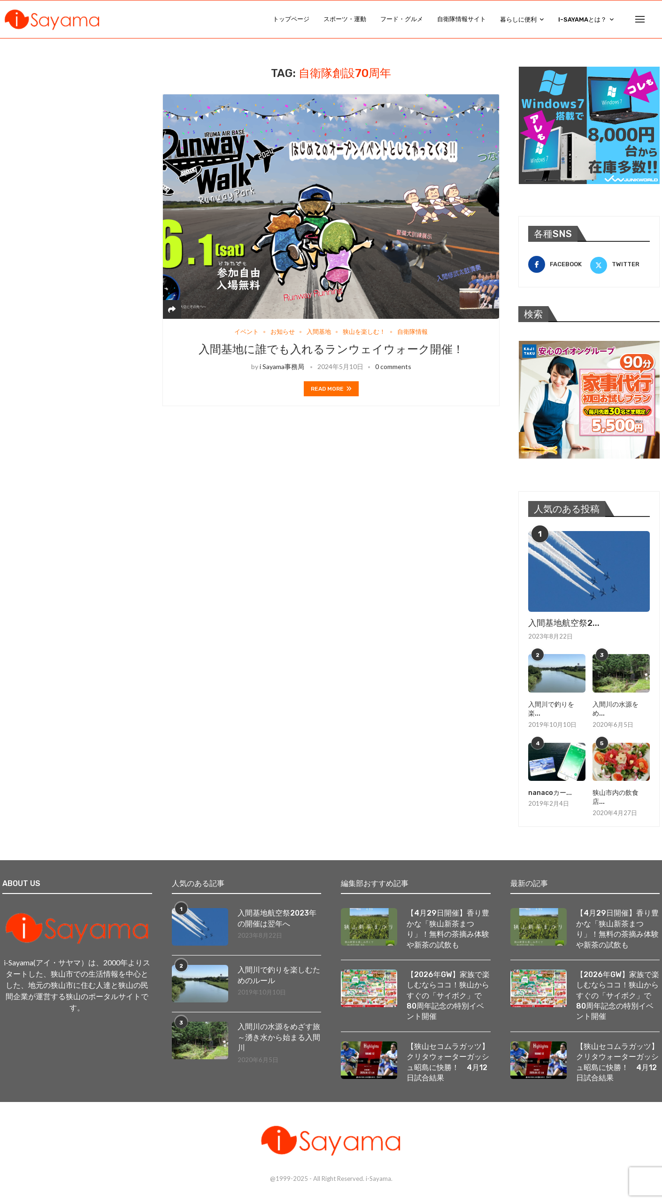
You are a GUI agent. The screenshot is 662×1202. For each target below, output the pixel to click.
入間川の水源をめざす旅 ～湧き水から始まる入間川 (280, 1038)
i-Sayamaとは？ (582, 19)
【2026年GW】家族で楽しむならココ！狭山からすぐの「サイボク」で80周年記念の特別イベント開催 (448, 995)
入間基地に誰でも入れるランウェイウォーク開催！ (331, 349)
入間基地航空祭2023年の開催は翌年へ (277, 918)
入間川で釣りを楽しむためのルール (279, 975)
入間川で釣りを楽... (551, 709)
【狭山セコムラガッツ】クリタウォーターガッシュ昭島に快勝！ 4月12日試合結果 (448, 1062)
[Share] (172, 309)
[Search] (655, 19)
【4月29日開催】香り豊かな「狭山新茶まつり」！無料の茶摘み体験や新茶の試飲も (448, 929)
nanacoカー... (550, 793)
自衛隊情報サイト (461, 19)
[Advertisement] (72, 125)
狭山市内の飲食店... (616, 797)
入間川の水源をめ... (616, 709)
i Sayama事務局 (282, 366)
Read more (331, 388)
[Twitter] (620, 264)
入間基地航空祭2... (564, 623)
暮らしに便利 (518, 19)
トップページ (291, 19)
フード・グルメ (401, 19)
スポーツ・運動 (344, 19)
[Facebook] (558, 264)
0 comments (393, 366)
